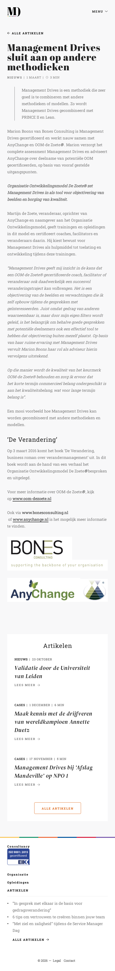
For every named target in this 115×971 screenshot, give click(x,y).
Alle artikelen (25, 33)
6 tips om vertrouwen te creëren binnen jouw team (59, 916)
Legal (57, 960)
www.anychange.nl (30, 519)
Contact (69, 960)
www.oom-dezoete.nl (32, 498)
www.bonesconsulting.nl (45, 512)
